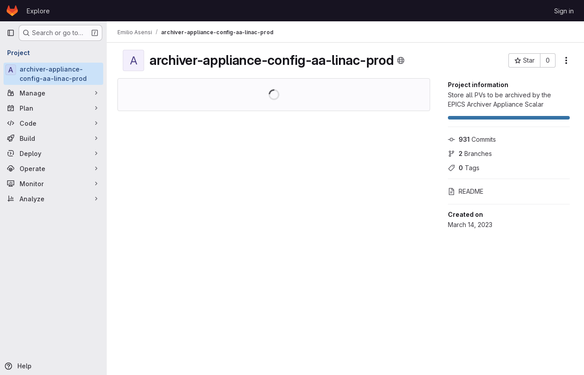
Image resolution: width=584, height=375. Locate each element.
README (465, 191)
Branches (470, 153)
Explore (38, 11)
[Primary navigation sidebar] (11, 33)
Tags (463, 168)
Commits (472, 139)
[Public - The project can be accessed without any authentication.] (400, 60)
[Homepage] (12, 11)
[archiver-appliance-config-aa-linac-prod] (53, 74)
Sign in (564, 11)
